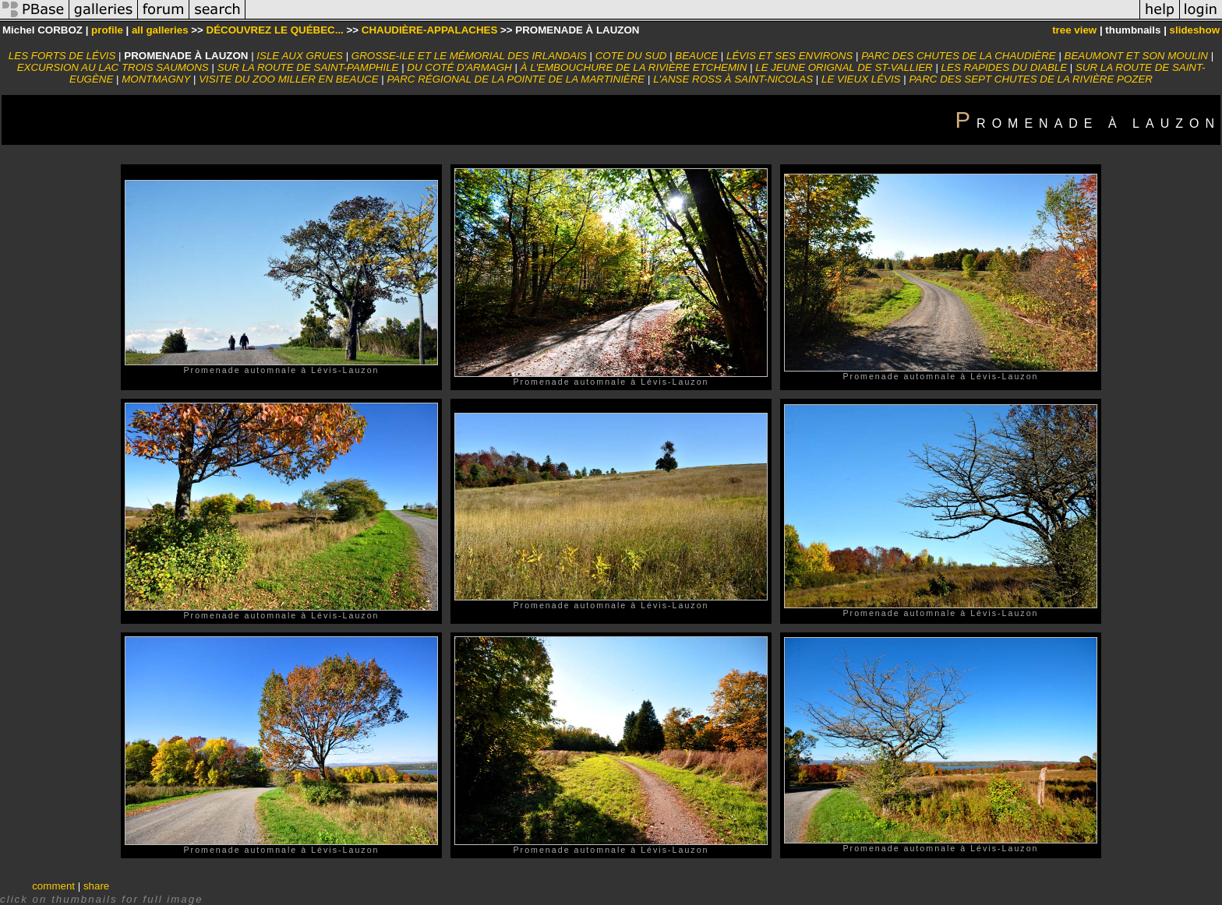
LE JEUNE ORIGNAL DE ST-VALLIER (843, 67)
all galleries (160, 30)
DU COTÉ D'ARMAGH (459, 67)
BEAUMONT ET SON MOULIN (1136, 56)
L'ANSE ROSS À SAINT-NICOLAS (733, 79)
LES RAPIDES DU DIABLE (1004, 67)
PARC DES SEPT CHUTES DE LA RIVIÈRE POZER (1031, 79)
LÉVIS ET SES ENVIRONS (789, 56)
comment (53, 886)
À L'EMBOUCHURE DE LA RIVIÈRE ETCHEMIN (634, 67)
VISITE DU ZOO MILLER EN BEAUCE (288, 79)
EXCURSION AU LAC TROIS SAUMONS (113, 67)
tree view (1074, 30)
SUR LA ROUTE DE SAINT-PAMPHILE (308, 67)
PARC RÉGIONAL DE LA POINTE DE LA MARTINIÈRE (516, 79)
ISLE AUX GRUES (299, 56)
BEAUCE (696, 56)
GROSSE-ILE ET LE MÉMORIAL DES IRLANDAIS (469, 56)
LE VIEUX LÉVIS (861, 79)
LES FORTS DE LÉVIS (62, 56)
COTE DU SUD (631, 56)
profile (107, 30)
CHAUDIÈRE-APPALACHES (430, 30)
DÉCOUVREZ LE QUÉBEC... (275, 30)
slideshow (1195, 30)
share (96, 886)
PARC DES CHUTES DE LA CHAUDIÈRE (958, 56)
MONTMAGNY (156, 79)
